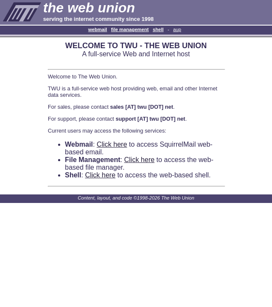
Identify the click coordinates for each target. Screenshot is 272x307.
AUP (177, 29)
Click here (112, 144)
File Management (130, 29)
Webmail (97, 29)
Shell (158, 29)
